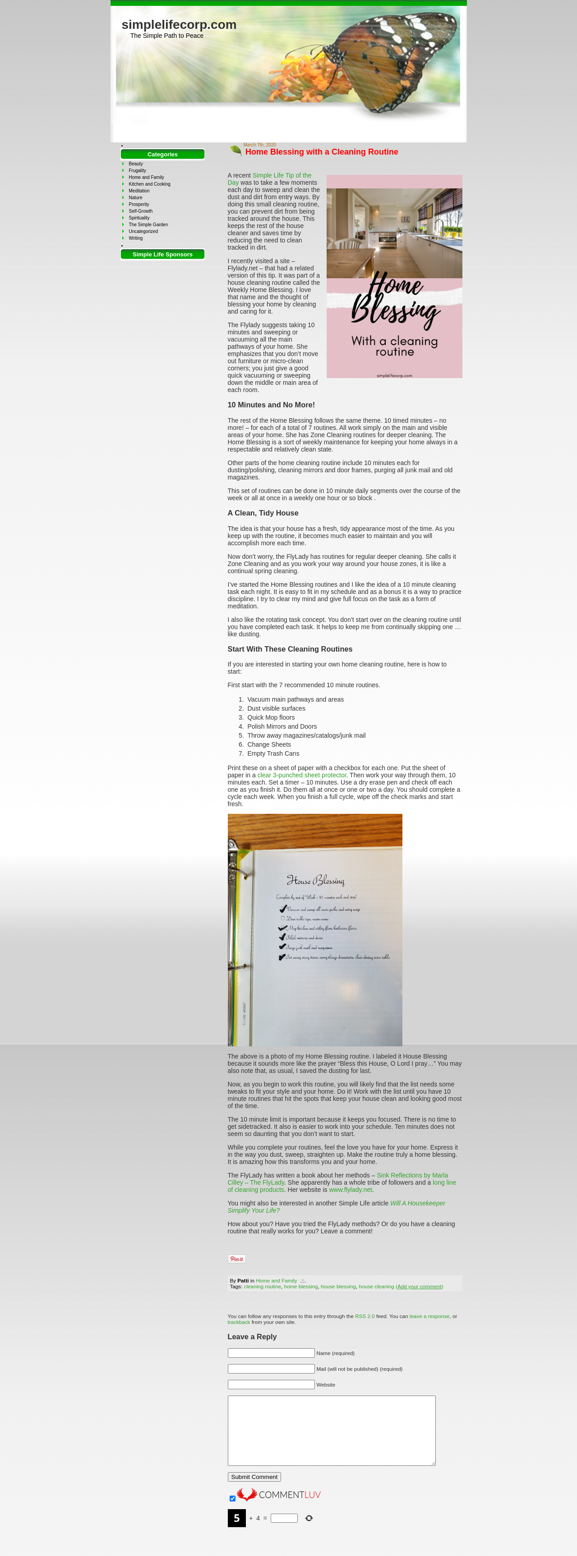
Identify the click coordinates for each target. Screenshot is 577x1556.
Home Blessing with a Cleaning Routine (321, 151)
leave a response (430, 1316)
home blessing (301, 1286)
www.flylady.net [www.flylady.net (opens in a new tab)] (350, 1189)
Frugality (137, 170)
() (419, 1286)
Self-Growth (141, 211)
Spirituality (139, 217)
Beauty (136, 163)
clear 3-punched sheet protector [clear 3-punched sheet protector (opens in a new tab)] (301, 775)
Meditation (139, 190)
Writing (136, 238)
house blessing (338, 1286)
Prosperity (139, 204)
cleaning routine (262, 1286)
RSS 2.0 (364, 1316)
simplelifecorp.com (179, 25)
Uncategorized (143, 231)
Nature (136, 197)
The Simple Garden (148, 224)
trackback (239, 1322)
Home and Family (276, 1280)
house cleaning (376, 1286)
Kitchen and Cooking (150, 184)
